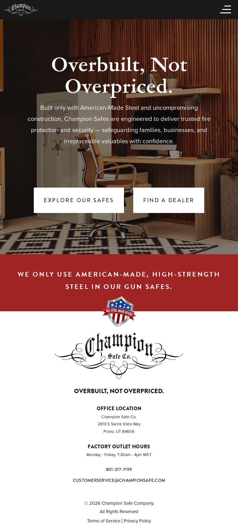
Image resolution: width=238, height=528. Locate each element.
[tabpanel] (119, 136)
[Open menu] (224, 9)
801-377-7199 (119, 469)
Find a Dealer (168, 200)
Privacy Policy (137, 520)
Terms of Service (103, 520)
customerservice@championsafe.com (119, 480)
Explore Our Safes (79, 200)
